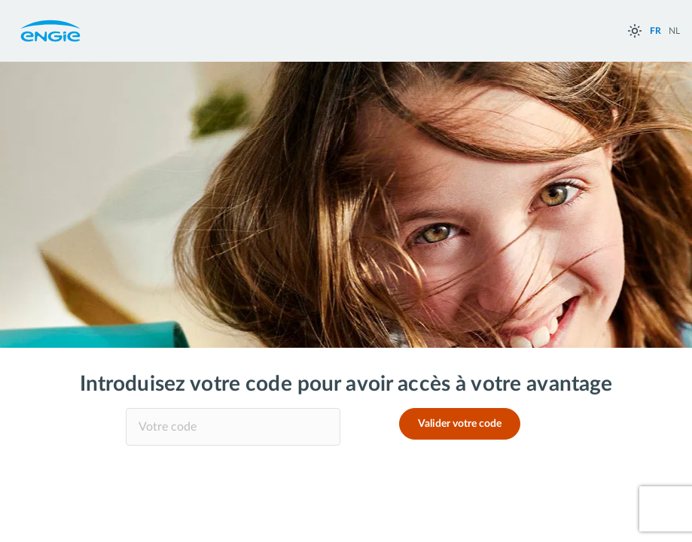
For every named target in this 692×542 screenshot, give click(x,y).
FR (655, 30)
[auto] (635, 31)
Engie (50, 31)
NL (674, 30)
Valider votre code (459, 424)
